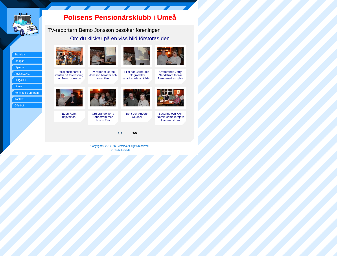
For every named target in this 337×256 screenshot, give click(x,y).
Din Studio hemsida (120, 150)
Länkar (19, 86)
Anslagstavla (22, 73)
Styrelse (19, 67)
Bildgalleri (20, 80)
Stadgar (19, 60)
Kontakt (19, 99)
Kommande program (27, 92)
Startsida (20, 54)
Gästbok (19, 105)
